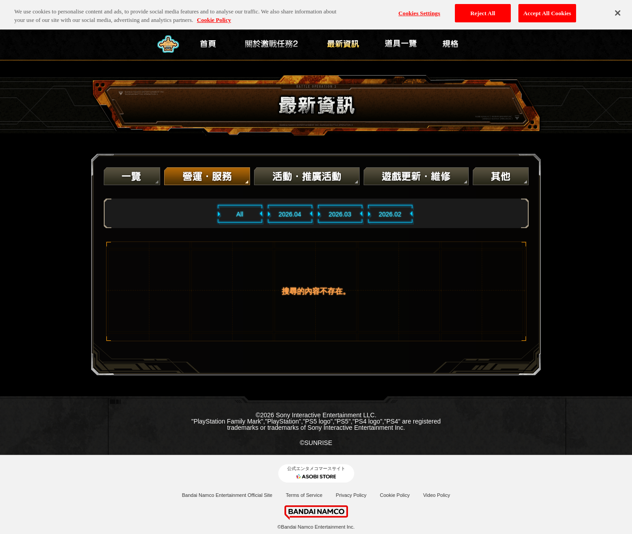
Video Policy (436, 495)
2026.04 (290, 214)
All (239, 214)
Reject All (483, 9)
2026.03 (340, 214)
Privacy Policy (351, 495)
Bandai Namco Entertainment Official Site (227, 495)
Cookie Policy (395, 495)
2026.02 (390, 214)
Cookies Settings (419, 9)
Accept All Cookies (547, 9)
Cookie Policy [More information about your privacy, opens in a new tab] (214, 16)
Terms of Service (304, 495)
